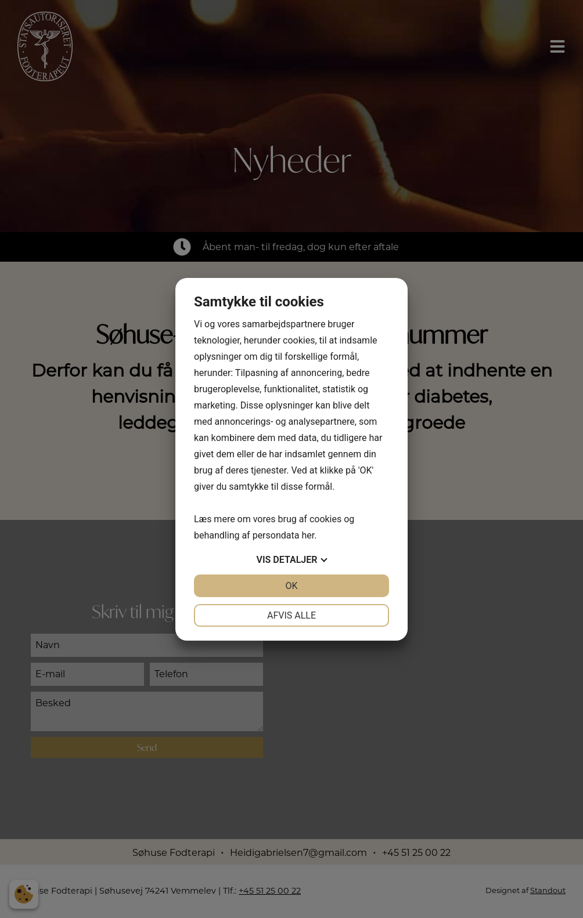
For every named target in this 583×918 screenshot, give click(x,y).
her (307, 535)
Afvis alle (291, 615)
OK (291, 585)
